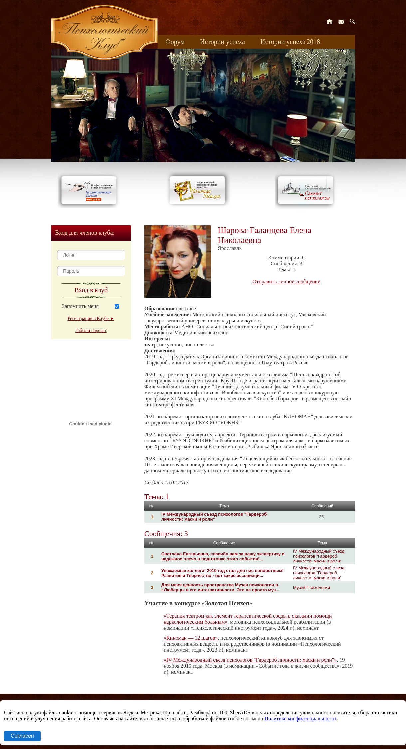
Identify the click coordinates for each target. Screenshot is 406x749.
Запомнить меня (80, 306)
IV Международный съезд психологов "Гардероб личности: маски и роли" (214, 517)
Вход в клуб (91, 290)
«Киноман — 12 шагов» (191, 638)
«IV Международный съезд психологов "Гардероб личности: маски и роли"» (250, 660)
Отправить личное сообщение (286, 281)
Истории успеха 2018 (290, 41)
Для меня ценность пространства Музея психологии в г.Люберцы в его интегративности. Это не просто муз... (220, 587)
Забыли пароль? (91, 330)
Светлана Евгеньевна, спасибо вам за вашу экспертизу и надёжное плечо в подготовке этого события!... (223, 556)
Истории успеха (222, 41)
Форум (175, 41)
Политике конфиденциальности (300, 718)
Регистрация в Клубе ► (91, 318)
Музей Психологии (311, 587)
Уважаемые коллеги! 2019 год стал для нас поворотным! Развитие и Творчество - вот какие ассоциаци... (222, 573)
